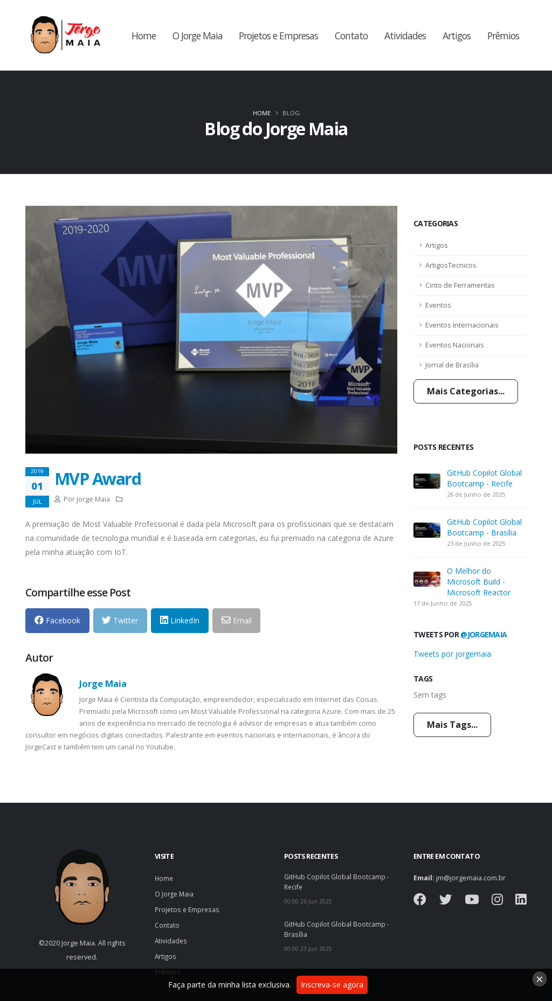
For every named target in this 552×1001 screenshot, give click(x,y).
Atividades (405, 35)
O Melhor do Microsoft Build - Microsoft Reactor (478, 581)
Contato (351, 35)
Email (237, 620)
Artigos (457, 35)
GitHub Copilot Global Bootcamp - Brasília (484, 527)
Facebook (57, 620)
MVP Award (97, 478)
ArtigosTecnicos (451, 265)
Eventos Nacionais (454, 345)
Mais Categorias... (466, 391)
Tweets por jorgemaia (452, 654)
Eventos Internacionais (462, 325)
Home (144, 35)
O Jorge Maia (197, 35)
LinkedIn (179, 620)
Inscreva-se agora (332, 984)
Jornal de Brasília (452, 365)
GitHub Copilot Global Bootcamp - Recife (484, 478)
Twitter (120, 620)
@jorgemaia (483, 634)
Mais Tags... (452, 725)
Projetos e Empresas (278, 35)
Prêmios (503, 35)
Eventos (438, 305)
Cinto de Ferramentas (460, 285)
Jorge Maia (103, 683)
